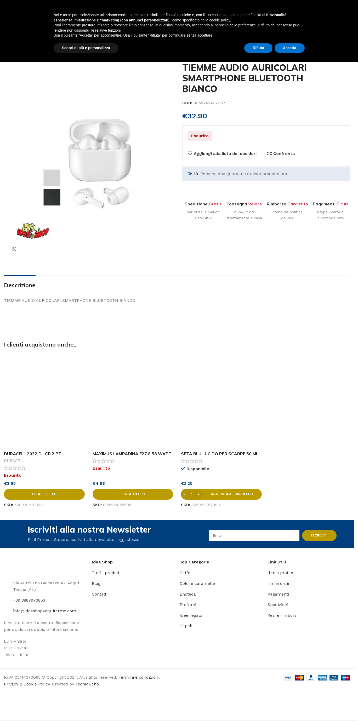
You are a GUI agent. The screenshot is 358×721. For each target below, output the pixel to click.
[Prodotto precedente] (334, 51)
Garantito (297, 203)
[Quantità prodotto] (191, 494)
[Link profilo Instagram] (336, 12)
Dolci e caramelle (197, 583)
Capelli (187, 625)
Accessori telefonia (70, 50)
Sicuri (342, 203)
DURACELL (14, 460)
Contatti (99, 594)
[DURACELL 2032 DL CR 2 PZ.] (44, 401)
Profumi (188, 604)
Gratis (215, 203)
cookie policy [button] (219, 679)
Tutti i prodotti (106, 572)
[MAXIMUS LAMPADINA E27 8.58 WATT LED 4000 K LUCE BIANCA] (133, 401)
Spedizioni (278, 604)
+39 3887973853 (29, 600)
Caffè (185, 572)
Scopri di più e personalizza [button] (86, 707)
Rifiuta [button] (258, 707)
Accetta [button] (289, 707)
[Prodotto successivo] (347, 51)
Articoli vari (33, 50)
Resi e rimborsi (283, 615)
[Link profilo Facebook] (329, 12)
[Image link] (19, 566)
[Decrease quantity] (184, 494)
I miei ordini (280, 583)
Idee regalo (191, 615)
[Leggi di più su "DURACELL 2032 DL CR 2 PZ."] (44, 494)
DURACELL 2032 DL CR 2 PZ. (33, 453)
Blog (96, 583)
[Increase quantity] (198, 494)
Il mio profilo (280, 572)
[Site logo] (18, 11)
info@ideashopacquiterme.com (44, 610)
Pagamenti (278, 594)
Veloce (255, 203)
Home (10, 50)
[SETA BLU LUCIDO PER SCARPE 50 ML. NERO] (221, 401)
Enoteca (188, 594)
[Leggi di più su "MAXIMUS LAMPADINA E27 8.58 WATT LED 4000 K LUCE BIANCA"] (133, 494)
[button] (221, 494)
